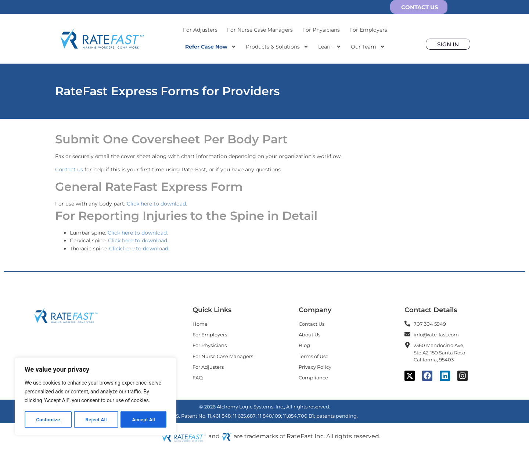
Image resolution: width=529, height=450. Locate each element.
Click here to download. (157, 203)
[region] (95, 396)
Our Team (368, 46)
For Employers (368, 29)
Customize (48, 419)
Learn (329, 46)
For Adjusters (200, 29)
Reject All (96, 419)
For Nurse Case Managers (260, 29)
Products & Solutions (277, 46)
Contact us (69, 169)
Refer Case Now (210, 46)
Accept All (143, 419)
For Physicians (321, 29)
